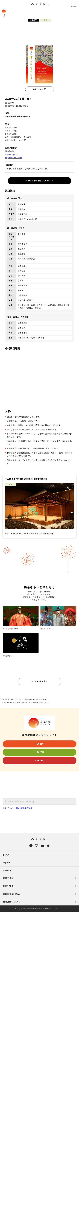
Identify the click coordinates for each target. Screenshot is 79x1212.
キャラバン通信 (69, 11)
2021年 (40, 744)
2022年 (40, 752)
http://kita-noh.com (13, 158)
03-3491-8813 (11, 154)
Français (7, 870)
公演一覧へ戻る (40, 681)
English (6, 862)
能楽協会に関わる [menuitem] (11, 894)
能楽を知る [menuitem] (8, 886)
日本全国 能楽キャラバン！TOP (12, 699)
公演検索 (32, 11)
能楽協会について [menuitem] (11, 902)
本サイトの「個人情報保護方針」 (19, 808)
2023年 (40, 760)
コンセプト (15, 11)
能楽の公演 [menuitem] (8, 878)
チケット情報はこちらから (39, 181)
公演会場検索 (49, 11)
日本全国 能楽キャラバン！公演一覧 (35, 699)
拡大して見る (38, 89)
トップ (6, 855)
